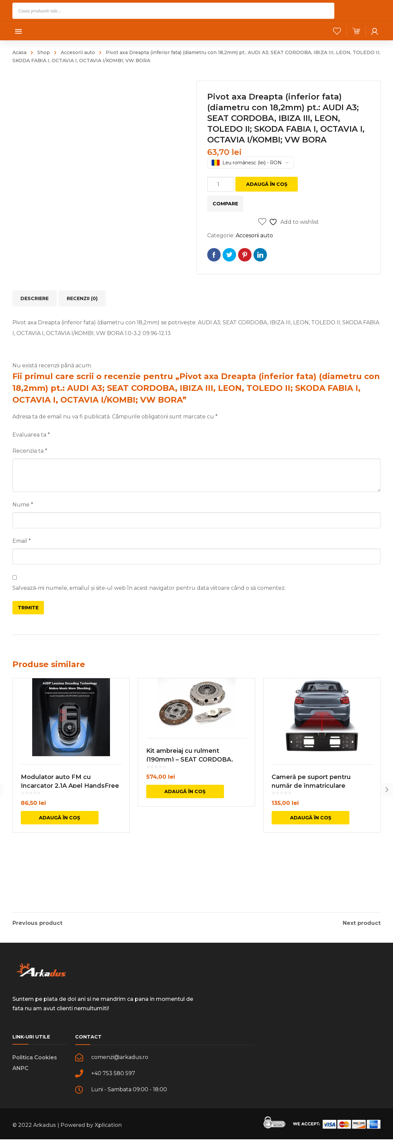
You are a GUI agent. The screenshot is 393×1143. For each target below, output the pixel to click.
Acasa (19, 52)
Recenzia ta (29, 451)
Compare (225, 204)
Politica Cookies (34, 1063)
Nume (22, 504)
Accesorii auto (78, 52)
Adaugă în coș (266, 184)
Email (21, 541)
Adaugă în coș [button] (59, 857)
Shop (43, 52)
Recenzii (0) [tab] (82, 298)
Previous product (37, 922)
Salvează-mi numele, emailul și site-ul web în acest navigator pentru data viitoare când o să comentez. (149, 588)
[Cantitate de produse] (220, 184)
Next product (362, 922)
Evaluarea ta (31, 435)
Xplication (108, 1131)
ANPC (20, 1074)
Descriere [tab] (34, 298)
